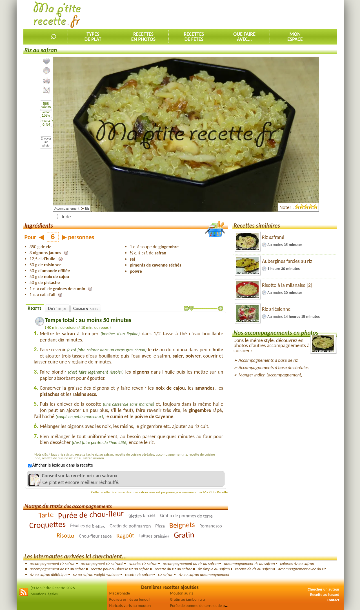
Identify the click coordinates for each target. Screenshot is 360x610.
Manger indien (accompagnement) (271, 375)
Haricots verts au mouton (130, 605)
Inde (66, 217)
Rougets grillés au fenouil (129, 599)
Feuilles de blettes (87, 526)
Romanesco (210, 526)
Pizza (160, 526)
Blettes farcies (141, 515)
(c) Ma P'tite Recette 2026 (53, 587)
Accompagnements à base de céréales (274, 367)
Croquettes (47, 525)
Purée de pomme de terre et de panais (202, 605)
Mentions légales (44, 594)
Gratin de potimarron (130, 526)
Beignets (182, 525)
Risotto (65, 535)
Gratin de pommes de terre (186, 516)
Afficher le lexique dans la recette (60, 465)
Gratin (184, 534)
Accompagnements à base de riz (268, 360)
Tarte (46, 515)
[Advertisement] (234, 14)
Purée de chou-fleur (91, 514)
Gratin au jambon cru (187, 599)
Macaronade (119, 593)
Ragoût (125, 535)
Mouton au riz (181, 593)
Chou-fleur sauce (95, 536)
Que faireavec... (244, 36)
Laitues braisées (154, 536)
